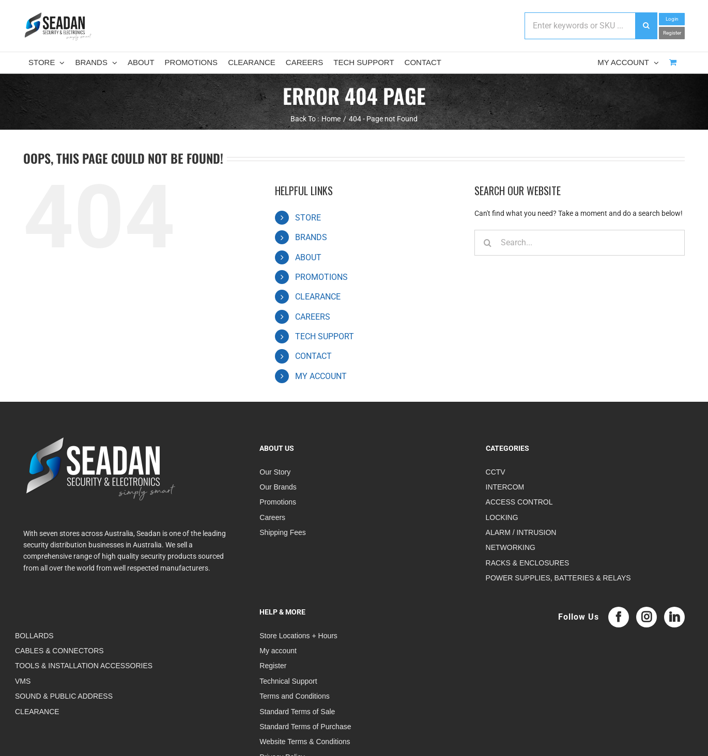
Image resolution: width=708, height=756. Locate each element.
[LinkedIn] (674, 617)
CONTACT (313, 356)
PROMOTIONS (321, 277)
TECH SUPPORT (324, 336)
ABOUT (308, 257)
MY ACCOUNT (321, 376)
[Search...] (579, 243)
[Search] (487, 243)
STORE (308, 218)
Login (672, 19)
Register (672, 33)
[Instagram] (646, 617)
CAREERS (312, 317)
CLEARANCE (318, 297)
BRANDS (311, 237)
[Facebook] (618, 617)
